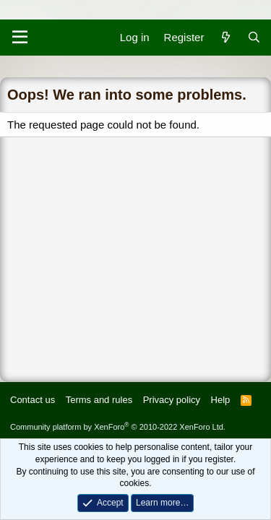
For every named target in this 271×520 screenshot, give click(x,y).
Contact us (32, 399)
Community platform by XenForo (117, 426)
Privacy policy (171, 399)
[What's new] (225, 37)
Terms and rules (99, 399)
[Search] (254, 37)
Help (221, 399)
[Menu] (20, 38)
